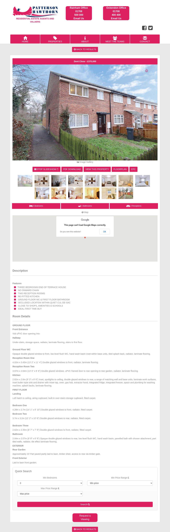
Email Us (79, 18)
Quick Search (23, 471)
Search (85, 504)
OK (104, 231)
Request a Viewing (85, 517)
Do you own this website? (70, 232)
